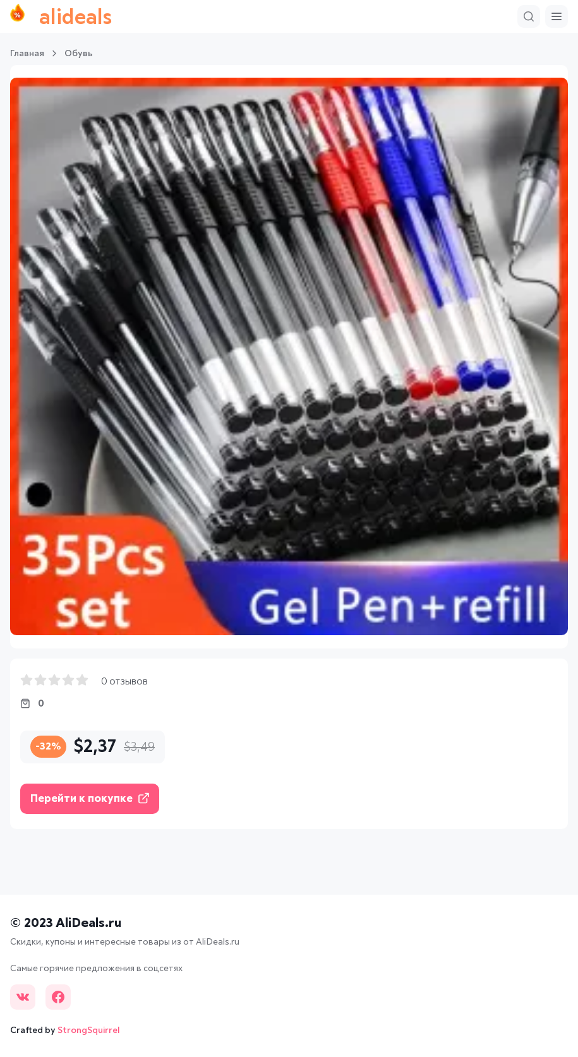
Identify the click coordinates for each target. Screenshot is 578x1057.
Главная (27, 53)
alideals (61, 16)
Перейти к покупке (89, 798)
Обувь (78, 53)
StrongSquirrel (88, 1030)
